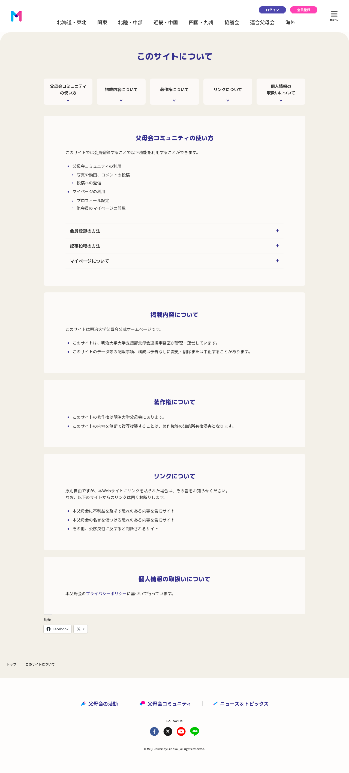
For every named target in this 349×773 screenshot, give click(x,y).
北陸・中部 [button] (130, 22)
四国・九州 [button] (201, 22)
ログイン (272, 9)
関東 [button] (102, 22)
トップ (11, 664)
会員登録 (303, 9)
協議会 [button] (231, 22)
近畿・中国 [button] (166, 22)
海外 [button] (290, 22)
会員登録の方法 (174, 230)
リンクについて (227, 89)
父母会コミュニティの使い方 (68, 89)
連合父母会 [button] (262, 22)
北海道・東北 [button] (71, 22)
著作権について (174, 89)
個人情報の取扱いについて (281, 89)
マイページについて (174, 260)
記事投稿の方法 (174, 245)
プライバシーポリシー (106, 593)
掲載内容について (121, 89)
